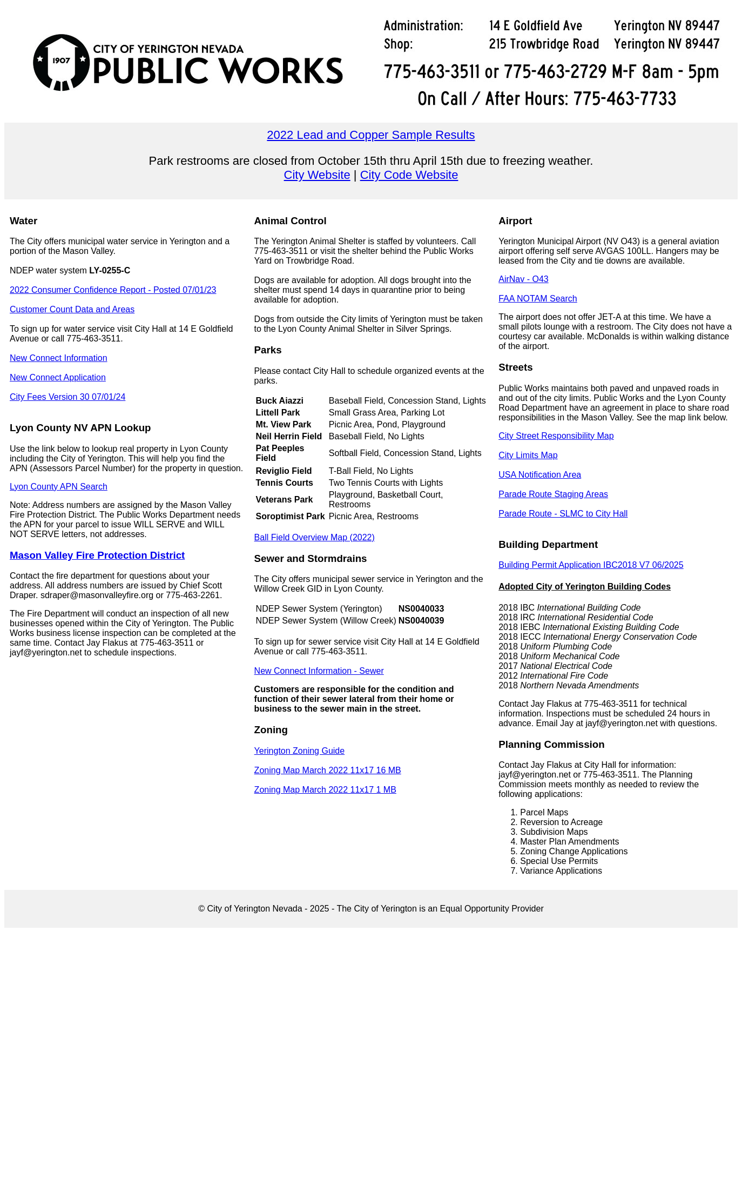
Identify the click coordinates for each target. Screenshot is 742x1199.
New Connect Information (58, 358)
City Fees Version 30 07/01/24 (67, 396)
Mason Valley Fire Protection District (97, 555)
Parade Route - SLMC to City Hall (563, 513)
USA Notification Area (539, 474)
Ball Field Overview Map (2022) (314, 537)
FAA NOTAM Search (537, 298)
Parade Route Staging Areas (553, 494)
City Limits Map (527, 455)
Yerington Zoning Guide (299, 750)
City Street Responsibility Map (555, 435)
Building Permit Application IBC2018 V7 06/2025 (590, 565)
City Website (317, 175)
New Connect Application (58, 377)
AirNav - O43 (523, 279)
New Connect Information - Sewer (319, 670)
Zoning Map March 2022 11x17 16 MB (327, 770)
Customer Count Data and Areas (72, 309)
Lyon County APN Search (58, 486)
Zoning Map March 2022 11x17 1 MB (325, 789)
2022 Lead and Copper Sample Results (371, 135)
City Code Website (409, 175)
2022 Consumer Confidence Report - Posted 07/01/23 (113, 289)
